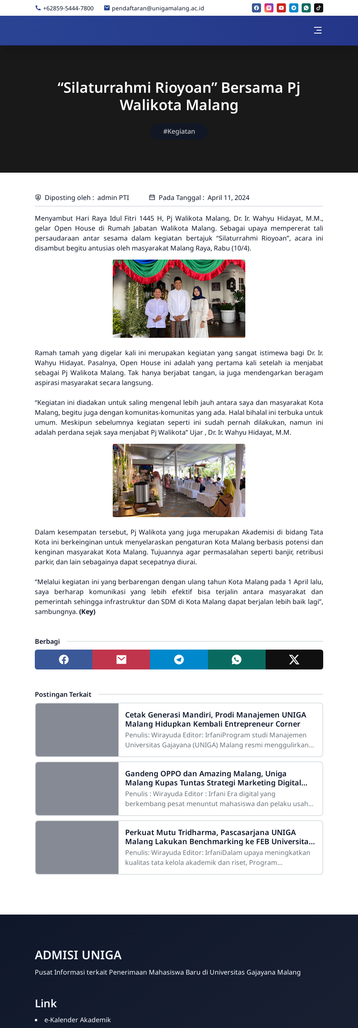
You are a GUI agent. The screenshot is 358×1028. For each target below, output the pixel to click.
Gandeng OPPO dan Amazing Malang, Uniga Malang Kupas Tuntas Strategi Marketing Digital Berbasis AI (213, 778)
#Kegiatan (179, 131)
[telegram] (293, 7)
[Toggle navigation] (317, 30)
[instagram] (268, 7)
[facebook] (256, 7)
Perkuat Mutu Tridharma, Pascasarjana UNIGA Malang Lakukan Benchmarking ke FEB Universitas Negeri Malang (218, 837)
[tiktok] (318, 7)
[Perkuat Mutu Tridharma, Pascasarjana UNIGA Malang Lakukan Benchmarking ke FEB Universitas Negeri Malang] (77, 847)
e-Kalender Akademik (77, 1019)
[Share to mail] (121, 659)
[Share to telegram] (179, 659)
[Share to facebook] (63, 659)
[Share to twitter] (294, 659)
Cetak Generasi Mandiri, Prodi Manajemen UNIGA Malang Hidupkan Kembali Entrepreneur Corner (215, 719)
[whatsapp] (306, 7)
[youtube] (281, 7)
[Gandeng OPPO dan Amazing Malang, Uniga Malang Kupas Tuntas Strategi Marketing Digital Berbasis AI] (77, 788)
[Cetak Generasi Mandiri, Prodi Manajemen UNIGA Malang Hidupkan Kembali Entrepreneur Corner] (77, 729)
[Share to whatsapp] (237, 659)
